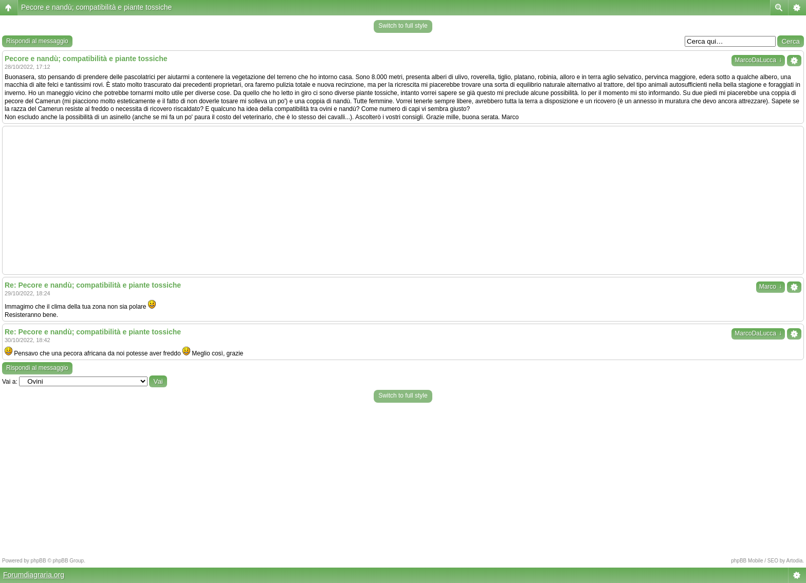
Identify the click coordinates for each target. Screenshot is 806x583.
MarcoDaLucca (758, 60)
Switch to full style (402, 25)
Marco (770, 286)
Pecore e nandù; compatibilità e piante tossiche (96, 7)
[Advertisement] (403, 200)
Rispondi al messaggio (37, 41)
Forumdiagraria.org (33, 575)
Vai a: (9, 381)
